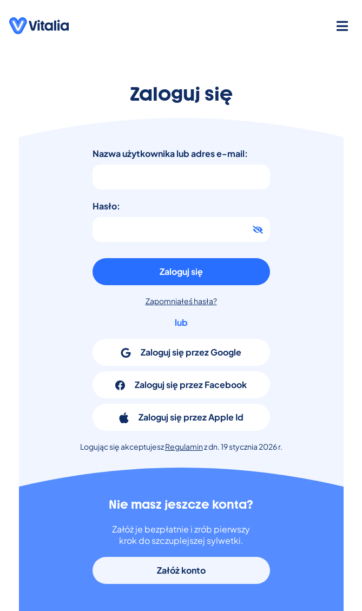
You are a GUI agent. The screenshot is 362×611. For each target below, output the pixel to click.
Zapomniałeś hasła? (181, 301)
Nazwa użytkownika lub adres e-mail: (170, 153)
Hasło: (106, 206)
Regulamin (184, 446)
